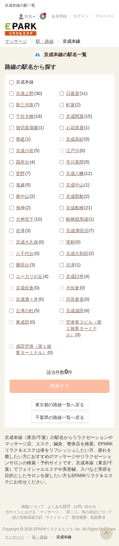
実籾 (73, 242)
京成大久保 (30, 242)
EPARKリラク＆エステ (20, 29)
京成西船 (78, 196)
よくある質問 (58, 506)
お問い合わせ (84, 506)
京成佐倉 (28, 287)
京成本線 (22, 81)
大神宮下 (29, 219)
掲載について (32, 506)
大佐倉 (75, 287)
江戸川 (75, 150)
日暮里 (77, 93)
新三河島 (28, 104)
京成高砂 (78, 139)
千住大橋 (29, 116)
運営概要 (79, 517)
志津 (73, 264)
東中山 (25, 196)
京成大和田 (80, 253)
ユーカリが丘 (32, 276)
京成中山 (78, 184)
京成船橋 (79, 207)
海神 (23, 207)
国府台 (25, 162)
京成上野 (29, 93)
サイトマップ (57, 517)
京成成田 (78, 310)
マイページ (104, 16)
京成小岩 (28, 150)
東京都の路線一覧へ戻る (59, 404)
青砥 (23, 139)
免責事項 (97, 517)
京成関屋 (79, 116)
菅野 (23, 173)
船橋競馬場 (80, 219)
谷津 (23, 230)
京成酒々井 (30, 299)
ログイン (81, 16)
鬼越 (23, 184)
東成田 (25, 322)
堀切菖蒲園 (30, 127)
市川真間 (78, 162)
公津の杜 (28, 310)
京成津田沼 (80, 230)
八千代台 (28, 253)
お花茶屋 (78, 127)
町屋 (73, 104)
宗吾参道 (78, 299)
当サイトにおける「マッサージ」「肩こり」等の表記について (58, 512)
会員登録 (59, 16)
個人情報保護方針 (27, 517)
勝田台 (25, 264)
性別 (29, 16)
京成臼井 (78, 276)
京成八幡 (79, 173)
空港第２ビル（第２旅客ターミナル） (84, 328)
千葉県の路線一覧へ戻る (59, 417)
